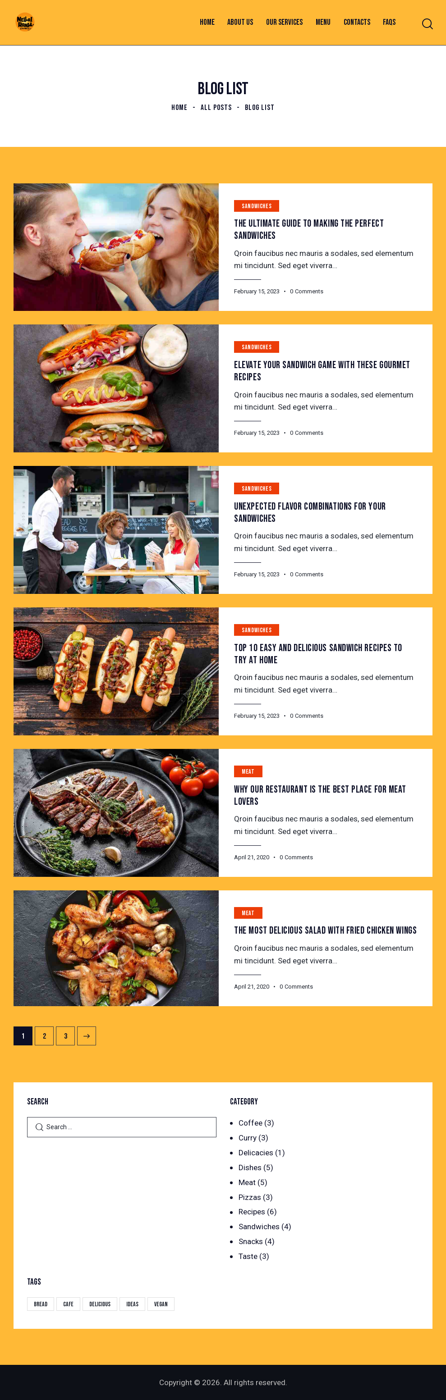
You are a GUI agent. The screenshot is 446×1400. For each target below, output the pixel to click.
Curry (248, 1137)
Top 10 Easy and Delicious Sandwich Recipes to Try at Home (318, 654)
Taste (248, 1256)
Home (179, 107)
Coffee (250, 1122)
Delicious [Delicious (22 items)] (99, 1304)
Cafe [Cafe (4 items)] (68, 1304)
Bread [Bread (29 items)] (40, 1304)
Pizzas (250, 1197)
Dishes (250, 1167)
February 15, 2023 (257, 291)
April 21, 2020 (251, 857)
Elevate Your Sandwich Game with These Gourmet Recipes (322, 371)
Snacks (251, 1241)
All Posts (216, 107)
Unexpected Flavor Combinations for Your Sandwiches (310, 513)
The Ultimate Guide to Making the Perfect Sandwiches (309, 230)
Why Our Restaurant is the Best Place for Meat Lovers (320, 796)
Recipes (252, 1211)
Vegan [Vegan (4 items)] (161, 1304)
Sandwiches (256, 206)
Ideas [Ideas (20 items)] (132, 1304)
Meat (248, 771)
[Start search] (426, 24)
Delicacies (256, 1152)
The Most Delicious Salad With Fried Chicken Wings (325, 931)
